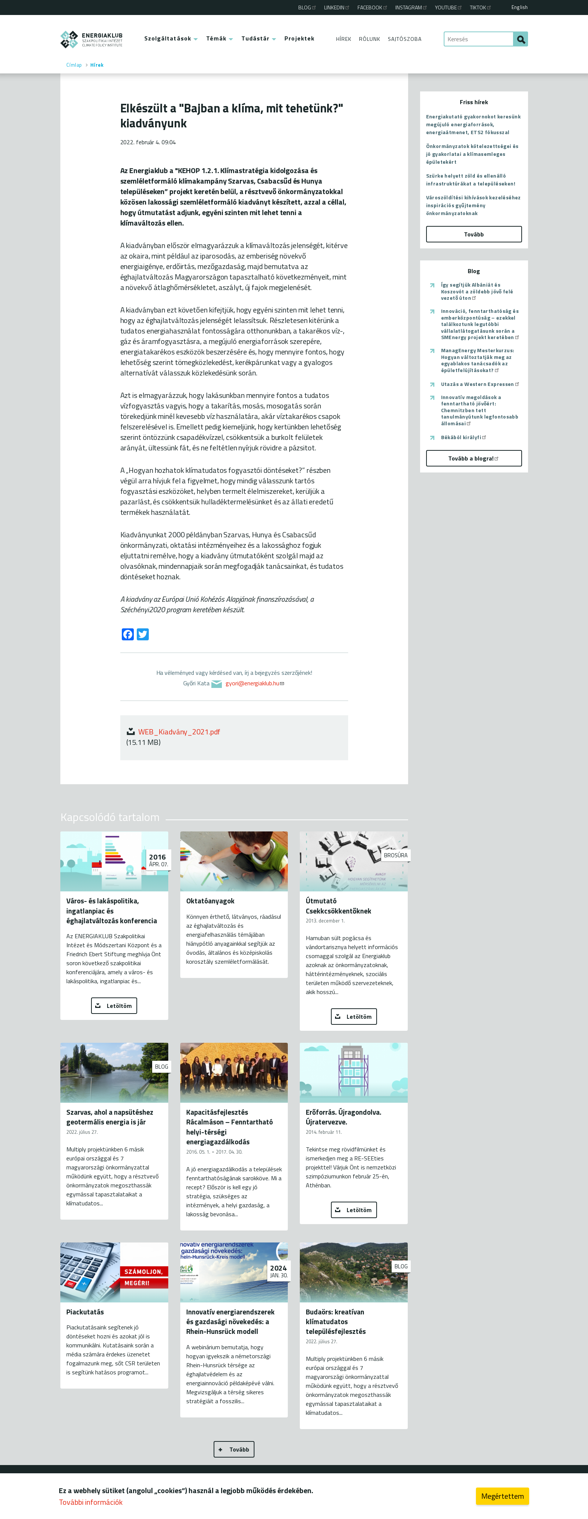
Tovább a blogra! (474, 458)
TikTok (481, 7)
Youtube (449, 7)
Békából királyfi (464, 437)
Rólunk (369, 39)
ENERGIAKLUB (91, 39)
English (520, 7)
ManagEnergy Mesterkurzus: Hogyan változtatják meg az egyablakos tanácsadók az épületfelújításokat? (478, 360)
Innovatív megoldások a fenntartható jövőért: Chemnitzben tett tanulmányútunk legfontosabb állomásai (480, 410)
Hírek (344, 39)
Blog (307, 7)
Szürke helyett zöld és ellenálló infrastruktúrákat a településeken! (471, 179)
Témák (216, 38)
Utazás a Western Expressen (480, 384)
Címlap (74, 65)
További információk (91, 1502)
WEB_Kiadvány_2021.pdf (179, 731)
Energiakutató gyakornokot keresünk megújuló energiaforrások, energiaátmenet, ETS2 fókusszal (473, 124)
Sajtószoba (405, 39)
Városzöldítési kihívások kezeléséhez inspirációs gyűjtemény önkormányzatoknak (473, 205)
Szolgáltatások (167, 38)
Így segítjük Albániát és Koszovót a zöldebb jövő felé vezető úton (477, 291)
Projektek (299, 38)
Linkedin (337, 7)
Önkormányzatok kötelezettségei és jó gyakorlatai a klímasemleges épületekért (472, 154)
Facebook (373, 7)
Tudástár (255, 38)
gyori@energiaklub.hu (255, 683)
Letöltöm (119, 1005)
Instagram (411, 7)
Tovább (239, 1449)
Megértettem (502, 1496)
